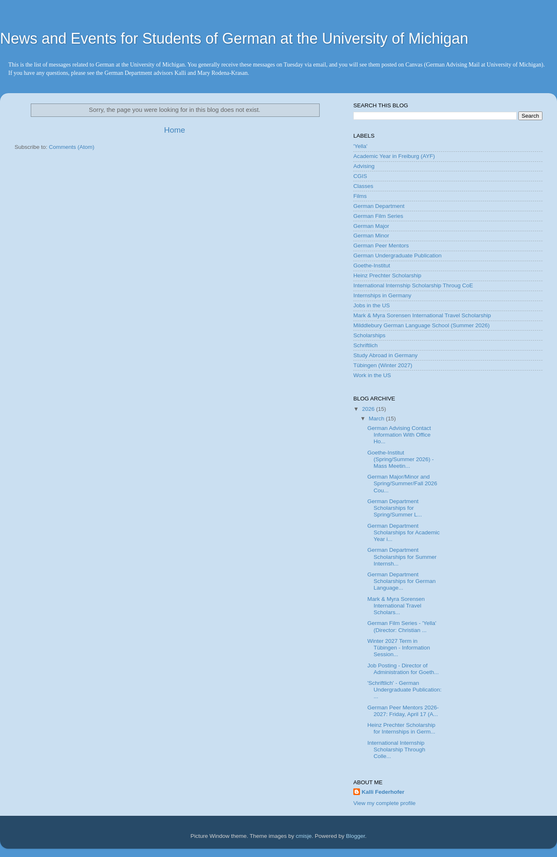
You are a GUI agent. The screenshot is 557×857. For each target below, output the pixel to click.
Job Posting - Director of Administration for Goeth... (403, 668)
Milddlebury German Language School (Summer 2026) (421, 325)
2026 (369, 409)
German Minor (371, 235)
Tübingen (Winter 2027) (382, 365)
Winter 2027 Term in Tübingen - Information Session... (398, 647)
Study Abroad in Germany (385, 355)
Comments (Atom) (72, 147)
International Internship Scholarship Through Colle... (396, 749)
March (377, 418)
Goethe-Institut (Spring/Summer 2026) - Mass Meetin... (400, 459)
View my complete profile (384, 803)
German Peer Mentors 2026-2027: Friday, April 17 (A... (403, 710)
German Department (378, 206)
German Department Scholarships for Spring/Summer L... (394, 508)
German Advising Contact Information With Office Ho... (399, 435)
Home (174, 130)
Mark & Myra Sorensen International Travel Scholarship (422, 315)
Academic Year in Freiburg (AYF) (394, 156)
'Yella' (360, 146)
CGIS (360, 176)
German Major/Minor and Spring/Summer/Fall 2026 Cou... (402, 483)
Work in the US (372, 375)
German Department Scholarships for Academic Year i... (403, 532)
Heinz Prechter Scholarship (387, 275)
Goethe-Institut (371, 265)
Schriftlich (365, 345)
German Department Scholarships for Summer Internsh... (402, 556)
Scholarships (369, 335)
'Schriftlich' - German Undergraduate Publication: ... (404, 689)
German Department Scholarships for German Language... (401, 581)
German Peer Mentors (381, 245)
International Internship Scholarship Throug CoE (413, 285)
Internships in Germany (382, 295)
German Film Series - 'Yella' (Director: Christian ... (401, 626)
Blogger (355, 836)
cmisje (303, 836)
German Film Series (378, 216)
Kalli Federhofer (383, 792)
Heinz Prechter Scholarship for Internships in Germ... (401, 728)
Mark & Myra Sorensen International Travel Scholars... (396, 605)
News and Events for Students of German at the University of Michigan (234, 38)
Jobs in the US (371, 305)
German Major (371, 226)
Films (360, 196)
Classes (363, 186)
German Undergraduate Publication (397, 255)
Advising (364, 166)
